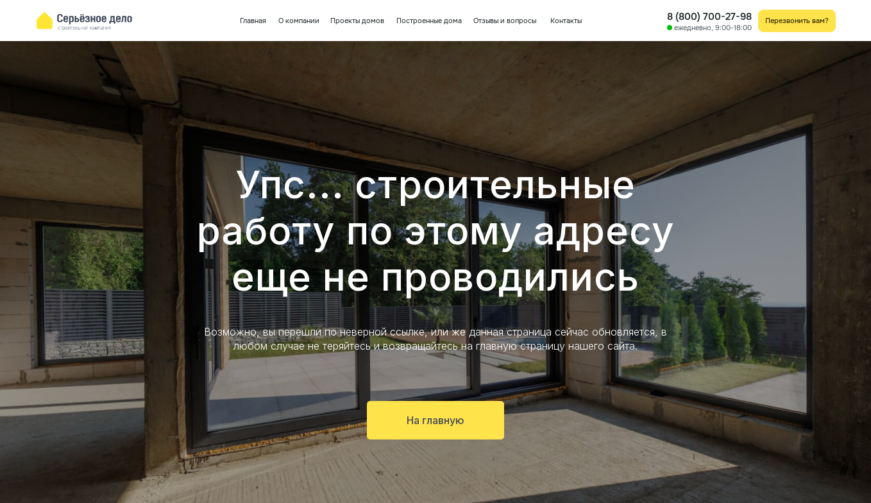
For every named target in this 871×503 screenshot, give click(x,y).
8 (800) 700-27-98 (709, 16)
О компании (298, 20)
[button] (797, 21)
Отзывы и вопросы (504, 20)
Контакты (566, 20)
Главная (253, 20)
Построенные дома (429, 20)
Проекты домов (357, 20)
